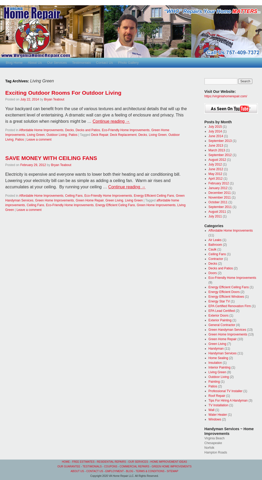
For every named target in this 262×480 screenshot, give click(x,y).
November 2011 (220, 197)
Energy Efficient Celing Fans (115, 205)
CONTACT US (94, 471)
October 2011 (218, 202)
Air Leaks (215, 240)
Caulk (213, 249)
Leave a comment (38, 139)
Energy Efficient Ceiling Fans (154, 196)
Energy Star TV (219, 301)
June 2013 (216, 145)
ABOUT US (77, 471)
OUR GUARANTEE (68, 466)
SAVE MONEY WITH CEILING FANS (51, 158)
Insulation (215, 363)
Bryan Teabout (54, 99)
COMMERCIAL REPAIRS (134, 466)
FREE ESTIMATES (83, 461)
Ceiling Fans (74, 196)
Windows (215, 419)
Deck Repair (99, 135)
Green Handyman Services (227, 330)
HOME (66, 461)
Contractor (216, 259)
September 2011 (220, 207)
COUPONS (110, 466)
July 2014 (215, 131)
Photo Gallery (128, 63)
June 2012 (216, 169)
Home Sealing (218, 358)
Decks (69, 130)
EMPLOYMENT (114, 471)
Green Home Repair (90, 200)
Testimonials (81, 63)
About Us (35, 63)
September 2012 (220, 155)
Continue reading (111, 121)
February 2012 (219, 183)
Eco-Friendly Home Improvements (126, 130)
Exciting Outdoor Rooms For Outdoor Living (63, 93)
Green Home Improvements (54, 200)
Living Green (36, 135)
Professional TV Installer (226, 391)
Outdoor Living (56, 135)
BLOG (129, 471)
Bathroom (215, 245)
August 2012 (217, 160)
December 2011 (220, 193)
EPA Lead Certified (222, 311)
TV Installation (218, 405)
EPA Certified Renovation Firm (230, 306)
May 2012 (215, 174)
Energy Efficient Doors (224, 292)
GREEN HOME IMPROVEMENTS (172, 466)
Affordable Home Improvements (41, 130)
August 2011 (217, 212)
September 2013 (220, 141)
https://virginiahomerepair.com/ (225, 96)
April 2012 (216, 178)
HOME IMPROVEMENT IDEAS (168, 461)
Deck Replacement (123, 135)
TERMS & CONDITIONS (150, 471)
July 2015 (215, 127)
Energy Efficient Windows (226, 296)
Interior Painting (220, 367)
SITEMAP (172, 471)
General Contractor (222, 325)
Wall (212, 410)
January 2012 (218, 188)
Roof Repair (217, 396)
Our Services (57, 63)
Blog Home (14, 63)
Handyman (216, 348)
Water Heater (218, 415)
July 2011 (215, 216)
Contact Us (104, 63)
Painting (214, 381)
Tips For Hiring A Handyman (228, 400)
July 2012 (215, 164)
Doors (213, 273)
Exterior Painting (220, 320)
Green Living (114, 200)
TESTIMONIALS (92, 466)
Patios (73, 135)
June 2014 (216, 136)
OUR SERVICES (138, 461)
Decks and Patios (88, 130)
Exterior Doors (219, 315)
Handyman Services (223, 353)
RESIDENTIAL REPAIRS (112, 461)
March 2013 (217, 150)
